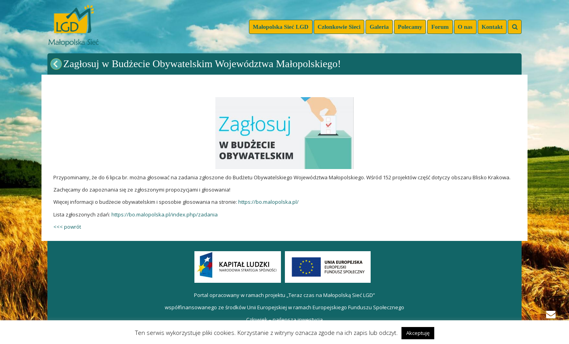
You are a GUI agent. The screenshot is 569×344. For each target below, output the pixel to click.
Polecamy (410, 27)
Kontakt (492, 27)
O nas (465, 27)
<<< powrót (67, 226)
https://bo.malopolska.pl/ (268, 201)
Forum (439, 27)
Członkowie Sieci (339, 27)
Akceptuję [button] (418, 332)
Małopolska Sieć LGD (281, 27)
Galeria (378, 27)
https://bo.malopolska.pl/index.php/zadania (164, 214)
